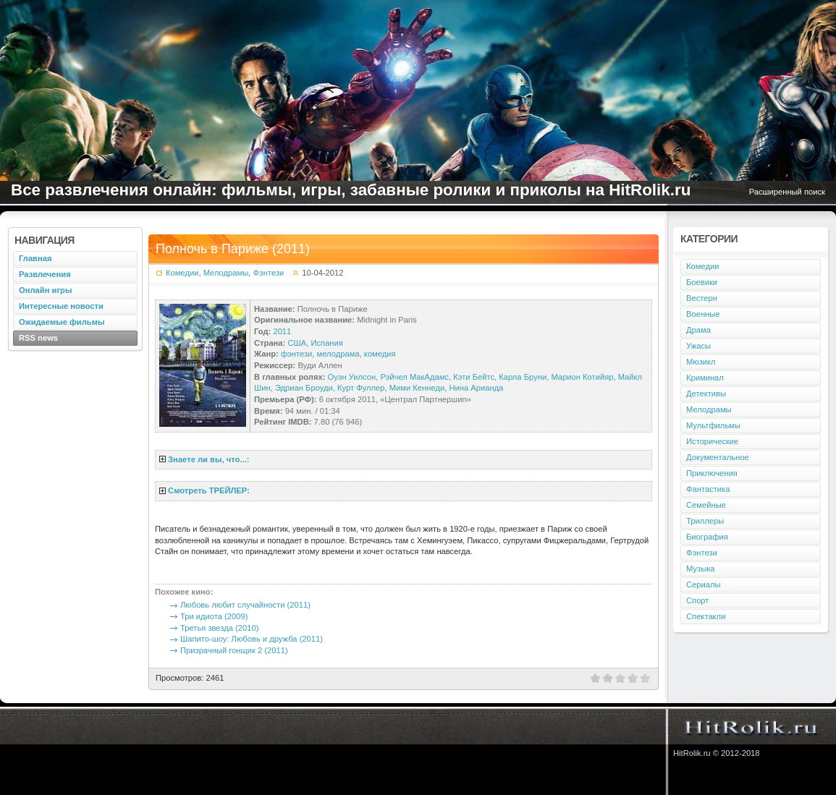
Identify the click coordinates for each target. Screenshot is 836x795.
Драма (698, 330)
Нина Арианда (476, 387)
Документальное (717, 457)
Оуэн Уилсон (352, 377)
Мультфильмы (713, 425)
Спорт (697, 600)
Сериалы (703, 584)
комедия (380, 353)
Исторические (712, 441)
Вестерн (701, 298)
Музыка (700, 568)
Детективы (706, 393)
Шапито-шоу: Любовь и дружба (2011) (251, 638)
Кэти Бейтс (473, 377)
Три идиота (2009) (214, 616)
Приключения (712, 473)
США (296, 343)
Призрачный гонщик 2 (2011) (234, 650)
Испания (326, 343)
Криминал (705, 377)
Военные (703, 314)
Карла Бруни (522, 377)
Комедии (182, 272)
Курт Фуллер (361, 387)
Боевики (701, 282)
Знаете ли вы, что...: (208, 459)
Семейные (706, 505)
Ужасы (698, 345)
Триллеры (705, 520)
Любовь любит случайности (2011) (245, 604)
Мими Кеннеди (416, 387)
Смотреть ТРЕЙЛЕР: (209, 490)
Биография (707, 536)
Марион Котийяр (582, 377)
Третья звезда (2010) (219, 628)
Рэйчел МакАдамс (414, 377)
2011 (282, 331)
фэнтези (296, 353)
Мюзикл (701, 361)
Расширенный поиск (787, 191)
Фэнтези (268, 272)
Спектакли (705, 616)
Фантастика (708, 489)
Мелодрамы (226, 272)
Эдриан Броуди (304, 387)
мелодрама (338, 353)
